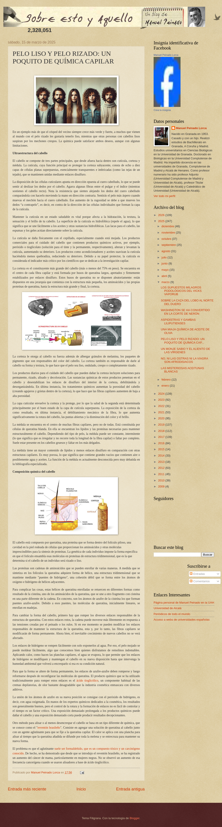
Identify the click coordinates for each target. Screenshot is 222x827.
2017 (161, 437)
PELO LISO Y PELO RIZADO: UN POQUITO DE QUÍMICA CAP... (183, 340)
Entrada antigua (130, 789)
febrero (166, 379)
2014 (161, 455)
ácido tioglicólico (87, 680)
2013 (161, 461)
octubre (166, 238)
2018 (161, 431)
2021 (161, 412)
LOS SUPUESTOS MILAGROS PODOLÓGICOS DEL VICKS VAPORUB (181, 291)
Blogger (134, 818)
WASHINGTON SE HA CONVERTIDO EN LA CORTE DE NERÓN (185, 311)
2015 (161, 449)
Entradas (197, 574)
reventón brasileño (49, 727)
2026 (161, 215)
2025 (161, 221)
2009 (161, 486)
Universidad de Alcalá (167, 608)
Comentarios (200, 581)
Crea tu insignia (162, 110)
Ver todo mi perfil (164, 196)
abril (164, 276)
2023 (161, 399)
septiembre (168, 245)
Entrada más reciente (27, 789)
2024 (161, 393)
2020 (161, 418)
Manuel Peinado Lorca (166, 55)
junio (164, 263)
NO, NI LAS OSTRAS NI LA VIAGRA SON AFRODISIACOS (184, 360)
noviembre (168, 232)
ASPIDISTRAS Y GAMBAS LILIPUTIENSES (178, 321)
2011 (161, 474)
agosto (166, 251)
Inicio (81, 789)
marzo (165, 282)
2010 (161, 480)
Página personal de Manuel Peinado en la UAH (184, 602)
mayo (165, 269)
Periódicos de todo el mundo (172, 614)
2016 (161, 443)
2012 (161, 468)
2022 (161, 406)
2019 (161, 424)
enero (165, 385)
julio (164, 257)
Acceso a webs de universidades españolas (182, 619)
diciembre (168, 226)
